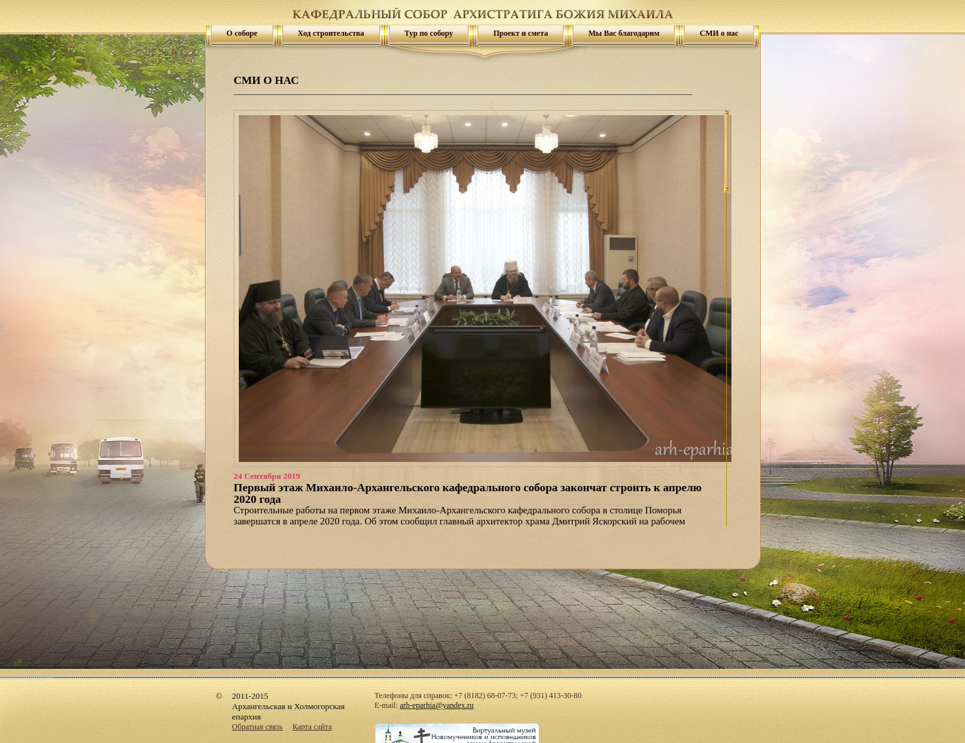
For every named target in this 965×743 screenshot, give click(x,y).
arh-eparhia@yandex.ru (437, 705)
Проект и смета (520, 33)
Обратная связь (257, 726)
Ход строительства (331, 33)
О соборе (242, 33)
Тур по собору (429, 33)
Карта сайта (312, 726)
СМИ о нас (719, 33)
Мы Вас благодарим (623, 33)
